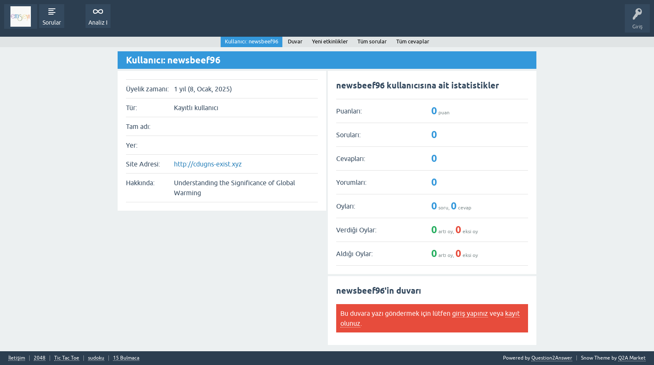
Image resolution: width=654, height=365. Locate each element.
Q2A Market (632, 358)
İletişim (16, 358)
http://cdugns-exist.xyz (208, 164)
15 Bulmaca (126, 358)
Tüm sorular (372, 41)
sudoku (96, 358)
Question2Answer (551, 358)
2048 (39, 358)
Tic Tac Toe (66, 358)
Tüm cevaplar (412, 41)
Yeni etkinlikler (330, 41)
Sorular (52, 22)
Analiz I (98, 22)
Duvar (295, 41)
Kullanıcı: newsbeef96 (251, 41)
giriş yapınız (470, 313)
